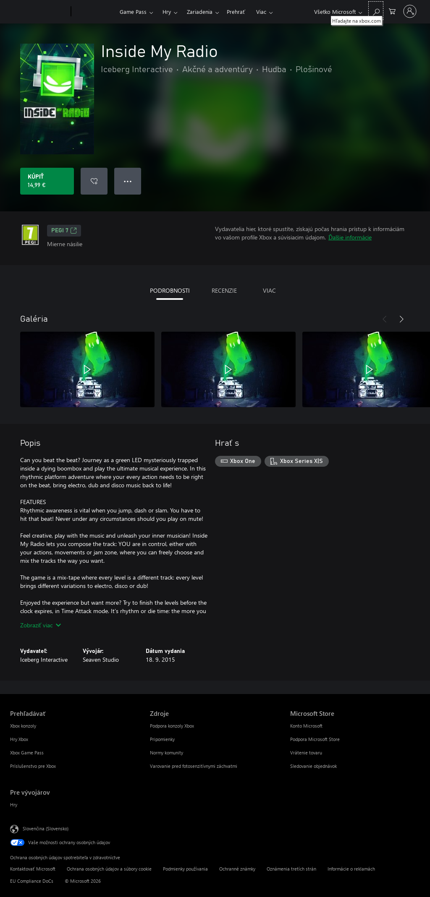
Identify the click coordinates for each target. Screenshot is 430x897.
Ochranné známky (237, 868)
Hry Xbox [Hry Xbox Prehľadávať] (19, 739)
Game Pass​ (133, 11)
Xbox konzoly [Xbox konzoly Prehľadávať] (23, 725)
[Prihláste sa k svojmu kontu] (410, 11)
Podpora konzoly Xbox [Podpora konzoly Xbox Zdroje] (172, 725)
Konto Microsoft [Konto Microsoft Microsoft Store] (306, 725)
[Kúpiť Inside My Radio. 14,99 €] (47, 181)
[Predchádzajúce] (384, 319)
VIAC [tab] (269, 290)
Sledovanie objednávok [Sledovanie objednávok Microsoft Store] (313, 766)
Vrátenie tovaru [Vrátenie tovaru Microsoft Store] (306, 752)
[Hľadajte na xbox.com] (375, 10)
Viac (261, 11)
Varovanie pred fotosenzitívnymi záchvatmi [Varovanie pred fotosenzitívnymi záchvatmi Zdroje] (193, 766)
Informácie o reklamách (351, 868)
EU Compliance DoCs (31, 881)
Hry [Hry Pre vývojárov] (13, 804)
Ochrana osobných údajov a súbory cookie (109, 868)
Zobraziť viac (40, 625)
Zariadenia (199, 11)
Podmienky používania (185, 868)
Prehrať (236, 11)
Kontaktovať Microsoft (32, 868)
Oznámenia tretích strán (291, 868)
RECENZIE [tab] (224, 290)
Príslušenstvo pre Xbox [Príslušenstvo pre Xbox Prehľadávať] (33, 766)
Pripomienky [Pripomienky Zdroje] (162, 739)
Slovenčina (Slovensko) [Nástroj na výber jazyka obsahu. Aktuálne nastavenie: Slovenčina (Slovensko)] (45, 828)
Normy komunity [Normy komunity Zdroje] (166, 752)
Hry (167, 11)
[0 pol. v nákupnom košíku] (392, 11)
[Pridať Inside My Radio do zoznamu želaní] (94, 181)
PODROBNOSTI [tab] (170, 290)
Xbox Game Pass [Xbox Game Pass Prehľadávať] (27, 752)
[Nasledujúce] (401, 319)
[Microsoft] (39, 11)
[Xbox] (94, 11)
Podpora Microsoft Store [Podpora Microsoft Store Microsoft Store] (315, 739)
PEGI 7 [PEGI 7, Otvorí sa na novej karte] (64, 230)
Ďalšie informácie (350, 237)
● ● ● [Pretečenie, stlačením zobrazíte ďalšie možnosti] (128, 181)
